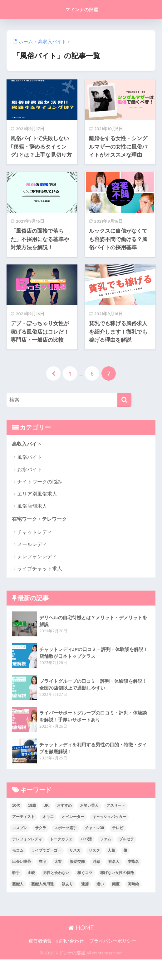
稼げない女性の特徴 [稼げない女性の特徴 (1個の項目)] (117, 873)
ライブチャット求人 (39, 569)
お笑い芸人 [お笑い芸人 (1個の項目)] (89, 806)
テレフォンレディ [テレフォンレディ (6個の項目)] (27, 840)
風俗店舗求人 (32, 506)
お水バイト (29, 470)
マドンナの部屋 (82, 9)
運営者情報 (40, 941)
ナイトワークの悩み (39, 482)
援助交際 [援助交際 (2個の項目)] (77, 862)
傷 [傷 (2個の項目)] (125, 851)
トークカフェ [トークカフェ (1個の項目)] (61, 840)
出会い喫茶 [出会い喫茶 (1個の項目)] (21, 862)
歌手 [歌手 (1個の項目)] (16, 873)
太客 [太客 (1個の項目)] (58, 862)
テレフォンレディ (37, 557)
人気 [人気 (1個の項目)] (111, 851)
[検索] (124, 400)
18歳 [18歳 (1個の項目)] (32, 806)
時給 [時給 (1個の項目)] (96, 862)
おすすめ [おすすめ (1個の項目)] (64, 806)
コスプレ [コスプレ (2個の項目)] (19, 828)
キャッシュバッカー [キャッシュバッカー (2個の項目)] (109, 817)
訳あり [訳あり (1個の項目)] (67, 884)
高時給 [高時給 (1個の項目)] (133, 884)
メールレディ (32, 545)
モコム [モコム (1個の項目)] (17, 851)
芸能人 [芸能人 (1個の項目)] (17, 884)
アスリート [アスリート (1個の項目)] (115, 806)
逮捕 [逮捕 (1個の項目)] (85, 884)
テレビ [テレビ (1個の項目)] (117, 828)
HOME (81, 928)
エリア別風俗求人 (37, 494)
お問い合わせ (70, 941)
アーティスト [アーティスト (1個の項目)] (23, 817)
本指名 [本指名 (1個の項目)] (133, 862)
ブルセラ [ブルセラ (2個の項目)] (126, 840)
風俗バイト (29, 457)
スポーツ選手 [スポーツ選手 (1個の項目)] (65, 828)
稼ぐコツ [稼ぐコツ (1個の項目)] (84, 873)
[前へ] (53, 374)
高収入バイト (28, 444)
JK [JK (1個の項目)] (46, 806)
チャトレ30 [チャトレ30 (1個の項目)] (94, 828)
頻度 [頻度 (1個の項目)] (116, 884)
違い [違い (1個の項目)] (100, 884)
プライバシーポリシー (112, 941)
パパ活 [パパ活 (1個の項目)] (86, 840)
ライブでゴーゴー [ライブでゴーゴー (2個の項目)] (46, 851)
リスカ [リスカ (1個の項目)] (75, 851)
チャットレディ (34, 532)
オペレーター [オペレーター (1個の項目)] (73, 817)
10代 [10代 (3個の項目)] (16, 806)
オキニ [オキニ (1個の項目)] (48, 817)
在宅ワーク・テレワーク (41, 519)
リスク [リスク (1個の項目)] (94, 851)
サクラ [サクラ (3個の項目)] (40, 828)
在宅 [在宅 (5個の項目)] (42, 862)
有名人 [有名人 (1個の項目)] (114, 862)
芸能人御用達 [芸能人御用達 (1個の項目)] (42, 884)
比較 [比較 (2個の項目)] (31, 873)
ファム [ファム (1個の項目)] (105, 840)
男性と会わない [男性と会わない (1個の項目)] (56, 873)
